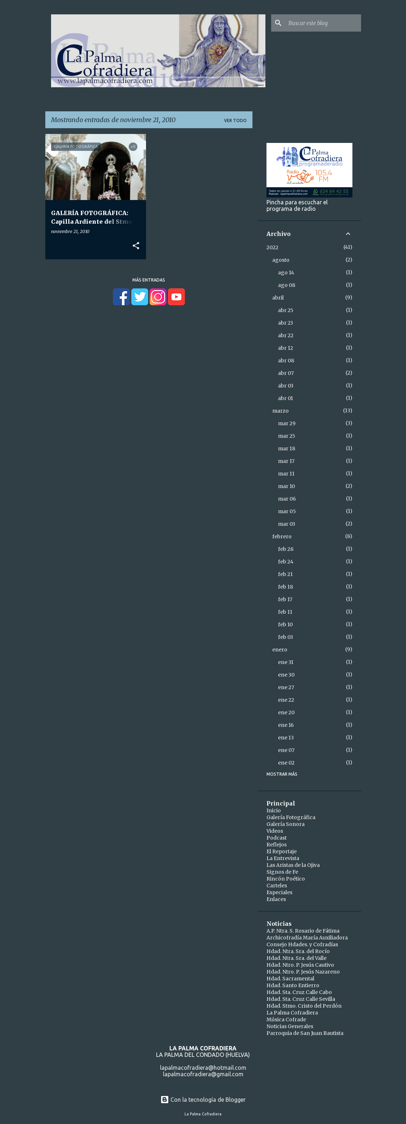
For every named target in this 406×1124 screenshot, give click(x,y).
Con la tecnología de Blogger (203, 1099)
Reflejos (276, 844)
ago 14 (286, 272)
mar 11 (286, 473)
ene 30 (286, 675)
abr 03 (285, 385)
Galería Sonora (285, 824)
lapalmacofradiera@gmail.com (203, 1074)
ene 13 (286, 737)
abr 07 (286, 373)
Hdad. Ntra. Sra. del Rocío (298, 951)
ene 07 (286, 750)
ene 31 (285, 662)
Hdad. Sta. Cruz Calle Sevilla (300, 999)
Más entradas (148, 280)
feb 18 (285, 587)
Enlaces (276, 899)
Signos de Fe (282, 872)
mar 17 (286, 461)
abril (278, 297)
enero (279, 649)
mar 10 (286, 486)
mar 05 (287, 511)
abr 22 (285, 335)
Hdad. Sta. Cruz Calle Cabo (299, 992)
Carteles (276, 885)
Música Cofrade (286, 1019)
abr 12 (285, 348)
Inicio (273, 810)
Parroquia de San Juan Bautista (304, 1033)
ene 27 (286, 687)
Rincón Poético (285, 878)
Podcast (276, 838)
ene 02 (286, 763)
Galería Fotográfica (290, 817)
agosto (280, 260)
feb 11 (285, 612)
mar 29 (287, 423)
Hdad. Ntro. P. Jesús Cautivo (300, 965)
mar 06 (287, 499)
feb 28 (285, 549)
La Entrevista (282, 858)
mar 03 (286, 524)
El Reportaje (281, 851)
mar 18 (286, 448)
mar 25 (286, 436)
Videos (274, 831)
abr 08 (286, 360)
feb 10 (285, 624)
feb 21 (285, 574)
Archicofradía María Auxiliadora (307, 937)
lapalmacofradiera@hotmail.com (203, 1067)
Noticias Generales (289, 1026)
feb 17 (285, 599)
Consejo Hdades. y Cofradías (302, 944)
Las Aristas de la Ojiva (293, 865)
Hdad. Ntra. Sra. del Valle (296, 958)
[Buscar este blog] (323, 23)
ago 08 (286, 285)
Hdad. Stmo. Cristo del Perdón (304, 1006)
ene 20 (286, 712)
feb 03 (285, 637)
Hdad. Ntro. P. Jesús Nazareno (303, 972)
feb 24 (285, 561)
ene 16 (286, 725)
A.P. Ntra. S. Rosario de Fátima (302, 931)
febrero (282, 536)
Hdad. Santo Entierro (292, 985)
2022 (272, 247)
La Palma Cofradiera (292, 1012)
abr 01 (285, 398)
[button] (136, 246)
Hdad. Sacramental (290, 978)
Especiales (279, 892)
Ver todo (235, 120)
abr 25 (285, 310)
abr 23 (285, 323)
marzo (280, 411)
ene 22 (286, 700)
